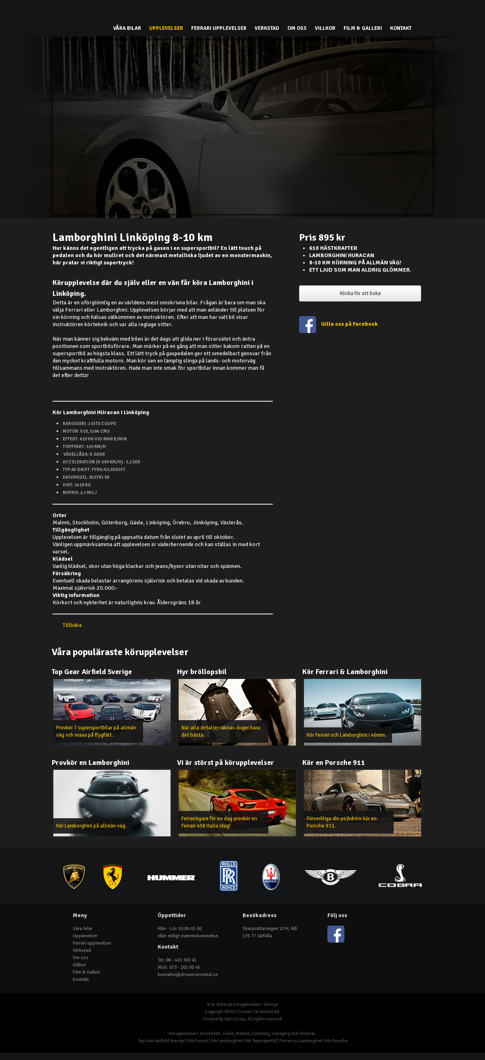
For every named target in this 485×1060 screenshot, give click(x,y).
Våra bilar (127, 28)
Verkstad (267, 28)
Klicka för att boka (360, 293)
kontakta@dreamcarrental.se (188, 975)
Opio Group (234, 1019)
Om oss (297, 28)
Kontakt (400, 28)
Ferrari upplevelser (219, 28)
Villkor (325, 28)
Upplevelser (166, 28)
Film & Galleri (363, 28)
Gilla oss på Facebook (350, 324)
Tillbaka (72, 625)
